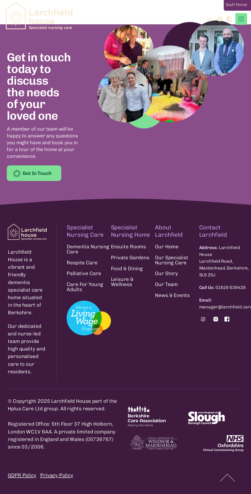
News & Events (172, 295)
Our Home (167, 246)
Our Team (166, 284)
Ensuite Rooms (128, 246)
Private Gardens (130, 257)
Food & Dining (127, 268)
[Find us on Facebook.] (226, 319)
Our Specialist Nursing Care (171, 260)
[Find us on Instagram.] (216, 319)
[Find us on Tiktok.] (203, 319)
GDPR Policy (22, 475)
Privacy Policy (56, 475)
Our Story (166, 273)
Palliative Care (84, 273)
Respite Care (82, 262)
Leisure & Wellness (122, 282)
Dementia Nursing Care (88, 249)
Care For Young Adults (85, 287)
